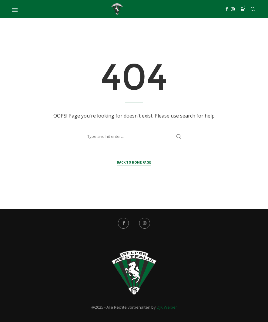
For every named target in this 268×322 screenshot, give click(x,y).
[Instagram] (233, 9)
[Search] (253, 9)
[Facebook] (227, 9)
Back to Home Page (134, 162)
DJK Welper (167, 307)
